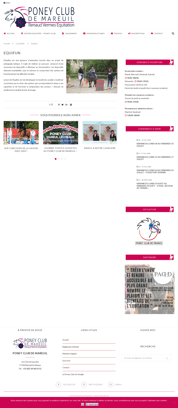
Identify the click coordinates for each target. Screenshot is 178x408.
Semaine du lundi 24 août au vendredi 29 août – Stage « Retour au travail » (155, 185)
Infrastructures (94, 33)
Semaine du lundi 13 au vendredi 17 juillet (155, 158)
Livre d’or (66, 360)
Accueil (9, 33)
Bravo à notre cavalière (100, 148)
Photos (116, 33)
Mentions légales (69, 354)
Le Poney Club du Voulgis (73, 374)
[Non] (174, 402)
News (7, 3)
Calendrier (69, 33)
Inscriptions (136, 33)
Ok (82, 404)
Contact (157, 33)
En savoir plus (92, 404)
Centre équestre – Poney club (38, 33)
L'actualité (20, 43)
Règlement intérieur (70, 347)
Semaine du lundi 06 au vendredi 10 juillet (155, 144)
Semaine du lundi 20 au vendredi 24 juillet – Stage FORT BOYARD (155, 171)
